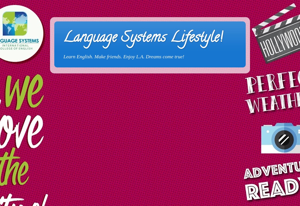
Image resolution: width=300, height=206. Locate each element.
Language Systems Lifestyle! (143, 39)
